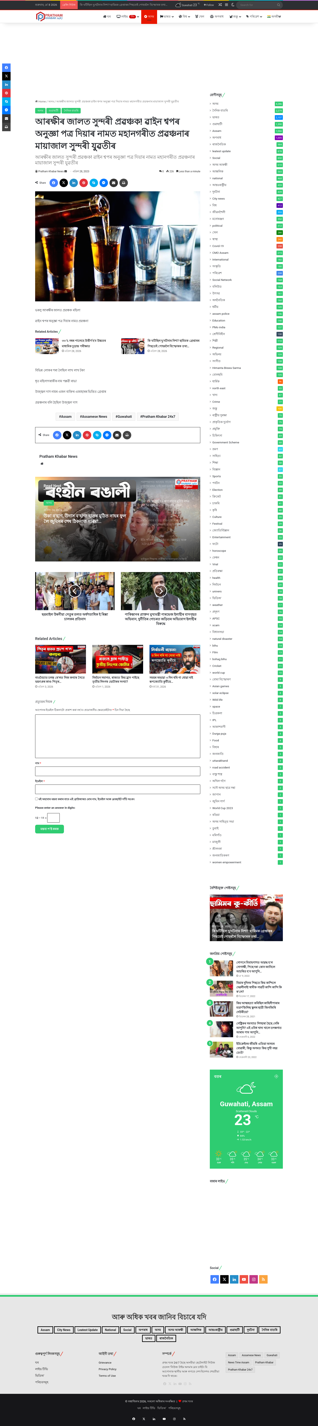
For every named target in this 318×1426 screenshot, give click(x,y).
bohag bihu (219, 659)
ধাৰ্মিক (216, 381)
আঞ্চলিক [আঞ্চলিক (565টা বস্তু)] (258, 1330)
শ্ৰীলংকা (217, 848)
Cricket (216, 665)
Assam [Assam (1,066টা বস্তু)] (58, 1330)
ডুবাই (215, 828)
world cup (218, 672)
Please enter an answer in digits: (55, 807)
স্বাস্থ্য (215, 239)
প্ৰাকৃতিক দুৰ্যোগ (221, 422)
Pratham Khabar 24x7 (158, 417)
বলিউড (216, 286)
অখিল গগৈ (218, 781)
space (216, 706)
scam (216, 625)
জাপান (216, 794)
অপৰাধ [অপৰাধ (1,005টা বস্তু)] (188, 1330)
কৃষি (214, 510)
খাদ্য (214, 395)
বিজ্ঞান (216, 469)
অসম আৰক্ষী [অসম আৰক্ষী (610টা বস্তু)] (231, 1330)
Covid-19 (218, 246)
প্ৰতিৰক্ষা (217, 571)
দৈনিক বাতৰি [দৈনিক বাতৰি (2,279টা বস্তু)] (172, 1340)
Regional (218, 347)
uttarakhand (220, 760)
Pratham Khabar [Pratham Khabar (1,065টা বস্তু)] (264, 1365)
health (216, 577)
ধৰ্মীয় (215, 307)
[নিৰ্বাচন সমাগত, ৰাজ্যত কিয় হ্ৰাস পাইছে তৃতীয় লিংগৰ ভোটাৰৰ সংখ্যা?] (117, 659)
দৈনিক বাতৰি (71, 110)
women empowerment (226, 862)
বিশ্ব (183, 16)
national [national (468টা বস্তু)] (146, 1330)
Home (40, 101)
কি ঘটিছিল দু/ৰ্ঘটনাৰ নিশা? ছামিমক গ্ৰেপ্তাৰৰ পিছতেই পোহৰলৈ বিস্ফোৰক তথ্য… (123, 4)
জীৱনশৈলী (218, 212)
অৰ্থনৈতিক (218, 300)
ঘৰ (107, 16)
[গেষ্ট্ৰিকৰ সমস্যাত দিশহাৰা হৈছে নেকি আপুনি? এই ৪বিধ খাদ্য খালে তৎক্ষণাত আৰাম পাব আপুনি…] (221, 1029)
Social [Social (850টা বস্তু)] (168, 1330)
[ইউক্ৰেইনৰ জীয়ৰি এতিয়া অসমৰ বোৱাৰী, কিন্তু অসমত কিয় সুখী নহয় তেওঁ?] (221, 1050)
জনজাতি (218, 754)
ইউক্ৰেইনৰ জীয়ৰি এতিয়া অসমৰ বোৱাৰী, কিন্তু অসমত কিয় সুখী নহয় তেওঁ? (256, 1048)
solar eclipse (220, 693)
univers (217, 591)
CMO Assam (220, 252)
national (217, 178)
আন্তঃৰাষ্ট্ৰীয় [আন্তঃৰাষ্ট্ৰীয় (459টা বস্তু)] (99, 1340)
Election (217, 489)
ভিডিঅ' (216, 598)
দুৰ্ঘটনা (216, 191)
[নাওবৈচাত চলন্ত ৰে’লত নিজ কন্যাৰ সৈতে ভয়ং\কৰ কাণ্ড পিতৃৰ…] (60, 659)
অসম (149, 16)
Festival (217, 523)
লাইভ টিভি (41, 1372)
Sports (216, 476)
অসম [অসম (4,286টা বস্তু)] (207, 1330)
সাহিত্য (216, 456)
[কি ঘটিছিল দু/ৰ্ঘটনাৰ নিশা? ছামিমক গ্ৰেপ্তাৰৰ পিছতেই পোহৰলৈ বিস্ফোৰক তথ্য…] (132, 346)
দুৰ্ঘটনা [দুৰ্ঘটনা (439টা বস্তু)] (146, 1340)
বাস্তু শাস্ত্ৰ (217, 774)
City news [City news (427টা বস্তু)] (82, 1330)
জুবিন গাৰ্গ (218, 801)
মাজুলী (216, 842)
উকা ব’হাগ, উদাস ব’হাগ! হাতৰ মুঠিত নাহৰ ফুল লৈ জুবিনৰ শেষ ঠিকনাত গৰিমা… (83, 523)
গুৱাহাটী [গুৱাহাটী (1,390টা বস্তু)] (125, 1340)
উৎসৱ (216, 293)
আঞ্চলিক (217, 171)
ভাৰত (165, 16)
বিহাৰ (215, 747)
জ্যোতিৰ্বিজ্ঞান (220, 530)
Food (215, 740)
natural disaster (222, 638)
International (220, 259)
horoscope (219, 550)
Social (216, 158)
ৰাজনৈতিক (219, 144)
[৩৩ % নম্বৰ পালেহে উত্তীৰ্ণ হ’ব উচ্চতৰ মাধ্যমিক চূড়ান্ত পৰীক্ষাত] (47, 346)
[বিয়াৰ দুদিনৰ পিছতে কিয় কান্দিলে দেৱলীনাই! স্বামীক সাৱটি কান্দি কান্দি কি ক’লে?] (221, 989)
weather (217, 605)
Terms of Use (107, 1379)
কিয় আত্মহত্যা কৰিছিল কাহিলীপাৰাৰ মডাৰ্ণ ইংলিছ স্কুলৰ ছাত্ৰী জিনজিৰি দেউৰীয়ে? (257, 1007)
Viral (215, 564)
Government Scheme (225, 442)
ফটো (215, 544)
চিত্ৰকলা (217, 713)
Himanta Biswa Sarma (226, 368)
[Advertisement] (159, 57)
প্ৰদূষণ (215, 611)
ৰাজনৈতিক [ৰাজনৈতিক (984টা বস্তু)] (219, 1340)
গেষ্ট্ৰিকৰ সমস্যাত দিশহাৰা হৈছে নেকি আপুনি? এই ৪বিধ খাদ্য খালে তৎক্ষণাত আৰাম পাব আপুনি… (259, 1028)
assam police (221, 313)
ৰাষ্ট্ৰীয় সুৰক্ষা (219, 415)
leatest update (221, 151)
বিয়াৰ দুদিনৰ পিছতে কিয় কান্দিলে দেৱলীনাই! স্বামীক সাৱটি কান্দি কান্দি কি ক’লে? (259, 987)
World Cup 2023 (222, 808)
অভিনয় (216, 354)
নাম (38, 763)
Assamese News (94, 417)
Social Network (222, 279)
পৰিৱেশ (252, 16)
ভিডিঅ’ (39, 1379)
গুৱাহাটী (53, 110)
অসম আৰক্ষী (219, 164)
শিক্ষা (215, 462)
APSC (216, 618)
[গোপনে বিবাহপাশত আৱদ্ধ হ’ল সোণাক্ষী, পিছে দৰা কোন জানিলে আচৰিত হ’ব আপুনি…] (221, 968)
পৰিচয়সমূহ (41, 1385)
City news (218, 198)
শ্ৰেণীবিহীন (218, 334)
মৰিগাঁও (216, 835)
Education (218, 320)
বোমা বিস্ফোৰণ (221, 679)
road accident (221, 767)
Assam (66, 417)
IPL (214, 720)
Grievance (105, 1366)
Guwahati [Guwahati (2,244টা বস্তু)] (272, 1358)
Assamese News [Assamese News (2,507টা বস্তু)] (251, 1358)
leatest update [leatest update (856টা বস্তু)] (115, 1330)
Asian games (220, 686)
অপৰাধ (216, 16)
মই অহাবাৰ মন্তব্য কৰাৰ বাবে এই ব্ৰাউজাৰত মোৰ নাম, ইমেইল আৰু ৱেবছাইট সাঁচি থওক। (87, 799)
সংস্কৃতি (216, 266)
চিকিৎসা (217, 435)
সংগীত (216, 361)
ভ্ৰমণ (215, 449)
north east (218, 388)
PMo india (218, 327)
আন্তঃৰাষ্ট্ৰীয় (219, 185)
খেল (199, 16)
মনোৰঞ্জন (218, 219)
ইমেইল (40, 781)
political (217, 225)
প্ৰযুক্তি (216, 428)
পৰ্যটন (216, 483)
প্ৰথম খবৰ (187, 1404)
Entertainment (221, 537)
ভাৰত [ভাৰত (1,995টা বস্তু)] (196, 1340)
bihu (215, 645)
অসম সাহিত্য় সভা (223, 821)
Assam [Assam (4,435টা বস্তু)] (232, 1358)
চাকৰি (216, 503)
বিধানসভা (218, 632)
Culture (216, 517)
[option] (117, 519)
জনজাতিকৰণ (220, 855)
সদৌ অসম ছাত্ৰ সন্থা (223, 787)
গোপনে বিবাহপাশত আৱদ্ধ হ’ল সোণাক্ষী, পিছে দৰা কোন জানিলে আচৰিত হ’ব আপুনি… (255, 967)
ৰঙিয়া (216, 814)
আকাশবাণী (218, 726)
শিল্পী (215, 340)
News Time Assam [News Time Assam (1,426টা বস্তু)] (238, 1365)
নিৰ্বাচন (216, 584)
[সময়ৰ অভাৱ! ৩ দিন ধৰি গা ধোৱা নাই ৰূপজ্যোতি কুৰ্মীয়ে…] (174, 659)
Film (215, 652)
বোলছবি (217, 374)
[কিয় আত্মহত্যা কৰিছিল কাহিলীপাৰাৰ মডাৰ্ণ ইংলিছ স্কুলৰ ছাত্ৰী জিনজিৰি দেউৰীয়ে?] (221, 1009)
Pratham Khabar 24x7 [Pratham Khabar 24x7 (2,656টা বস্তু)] (240, 1373)
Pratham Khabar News (51, 171)
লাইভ (126, 16)
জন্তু (234, 16)
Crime (216, 401)
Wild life (217, 699)
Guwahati (125, 417)
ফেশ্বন (215, 557)
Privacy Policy (107, 1372)
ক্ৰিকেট (216, 496)
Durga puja (219, 733)
